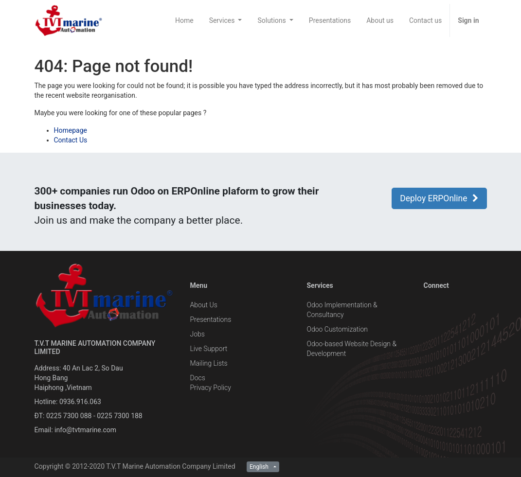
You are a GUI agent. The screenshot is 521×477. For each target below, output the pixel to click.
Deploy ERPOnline (439, 198)
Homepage (70, 130)
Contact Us (71, 140)
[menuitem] (184, 20)
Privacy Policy (210, 387)
